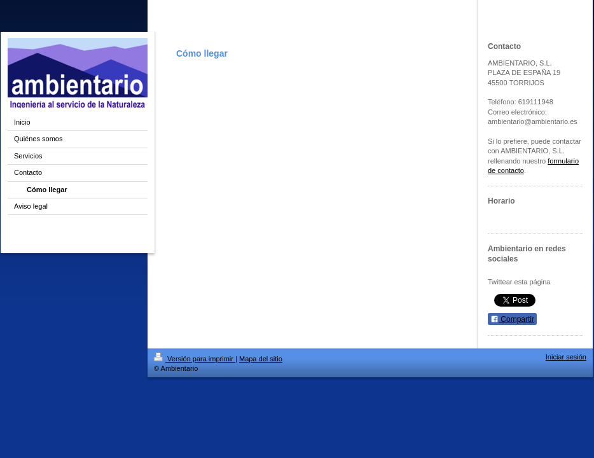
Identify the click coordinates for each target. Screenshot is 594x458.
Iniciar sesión (566, 357)
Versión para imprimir (194, 359)
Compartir (512, 319)
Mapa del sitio (260, 359)
